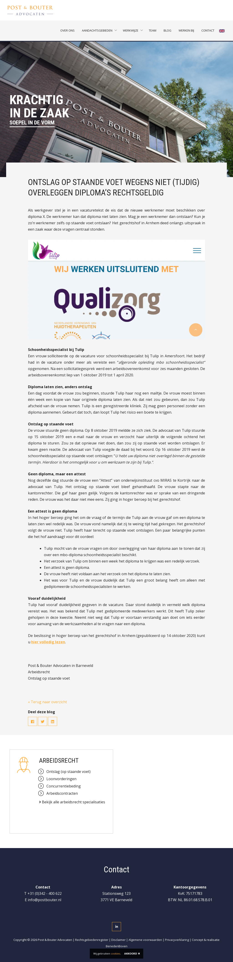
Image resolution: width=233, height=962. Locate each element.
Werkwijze (130, 31)
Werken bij (186, 31)
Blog (167, 31)
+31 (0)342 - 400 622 (45, 893)
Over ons (67, 31)
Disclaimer (118, 940)
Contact (207, 31)
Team (152, 31)
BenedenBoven (116, 946)
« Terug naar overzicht (47, 701)
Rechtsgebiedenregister (91, 940)
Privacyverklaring (177, 940)
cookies (115, 953)
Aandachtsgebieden (97, 31)
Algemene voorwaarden (145, 940)
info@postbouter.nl (44, 899)
